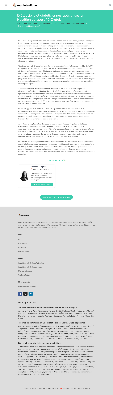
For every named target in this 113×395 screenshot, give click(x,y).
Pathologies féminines (33, 361)
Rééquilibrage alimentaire (43, 364)
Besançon (30, 328)
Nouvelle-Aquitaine (44, 316)
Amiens (36, 326)
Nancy (49, 334)
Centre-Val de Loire (79, 311)
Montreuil (32, 334)
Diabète (21, 354)
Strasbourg (27, 339)
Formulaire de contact (26, 286)
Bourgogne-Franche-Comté (50, 311)
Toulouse (43, 339)
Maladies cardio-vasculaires (61, 356)
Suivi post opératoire (84, 366)
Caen (71, 328)
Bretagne (66, 311)
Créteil (21, 331)
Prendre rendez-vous (42, 184)
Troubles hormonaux (42, 374)
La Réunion (78, 313)
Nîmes (77, 334)
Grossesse (76, 354)
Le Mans (51, 331)
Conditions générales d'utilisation (31, 263)
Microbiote (62, 359)
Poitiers (31, 336)
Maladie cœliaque (42, 356)
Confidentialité (24, 275)
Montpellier (22, 334)
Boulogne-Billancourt (53, 328)
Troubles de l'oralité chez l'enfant (47, 369)
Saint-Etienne (80, 336)
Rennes (45, 336)
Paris (91, 334)
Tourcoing (52, 339)
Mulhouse (42, 334)
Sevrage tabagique (56, 366)
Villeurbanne (69, 339)
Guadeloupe (32, 313)
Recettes (22, 247)
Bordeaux (39, 328)
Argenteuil (60, 326)
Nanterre (57, 334)
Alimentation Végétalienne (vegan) (32, 349)
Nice (71, 334)
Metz (86, 331)
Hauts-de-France (53, 313)
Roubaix (52, 336)
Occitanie (57, 316)
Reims (37, 336)
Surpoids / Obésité (25, 369)
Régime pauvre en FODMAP (66, 364)
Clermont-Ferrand (81, 328)
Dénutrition (75, 351)
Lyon (71, 331)
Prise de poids (89, 361)
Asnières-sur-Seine (73, 326)
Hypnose (29, 356)
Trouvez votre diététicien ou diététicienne (33, 23)
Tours (60, 339)
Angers (44, 326)
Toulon (36, 339)
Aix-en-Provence (25, 326)
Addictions (22, 346)
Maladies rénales (49, 359)
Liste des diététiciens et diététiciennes (69, 23)
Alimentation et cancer (65, 346)
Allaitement (74, 349)
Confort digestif (63, 351)
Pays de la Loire (68, 316)
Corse (90, 311)
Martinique (88, 313)
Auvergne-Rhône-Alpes (28, 311)
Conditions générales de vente (30, 267)
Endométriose (65, 354)
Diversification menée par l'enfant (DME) (42, 354)
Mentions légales (25, 271)
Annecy (51, 326)
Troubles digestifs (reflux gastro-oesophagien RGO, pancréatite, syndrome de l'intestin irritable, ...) (53, 370)
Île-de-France (66, 313)
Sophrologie (70, 366)
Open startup (23, 251)
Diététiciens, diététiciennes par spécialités (38, 343)
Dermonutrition (87, 351)
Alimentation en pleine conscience (41, 346)
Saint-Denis (68, 336)
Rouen (59, 336)
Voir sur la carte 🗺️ (56, 160)
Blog (20, 239)
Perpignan (22, 336)
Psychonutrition (25, 364)
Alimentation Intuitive (84, 346)
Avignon (21, 328)
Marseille (78, 331)
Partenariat (22, 243)
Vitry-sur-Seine (81, 339)
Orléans (84, 334)
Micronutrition (73, 359)
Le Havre (43, 331)
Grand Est (22, 313)
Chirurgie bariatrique (48, 351)
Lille (58, 331)
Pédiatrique (48, 361)
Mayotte (21, 316)
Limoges (64, 331)
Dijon (27, 331)
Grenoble (34, 331)
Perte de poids (76, 361)
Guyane (42, 313)
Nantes (65, 334)
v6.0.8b (88, 388)
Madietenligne (46, 388)
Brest (65, 328)
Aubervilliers (87, 326)
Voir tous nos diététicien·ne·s (56, 197)
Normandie (31, 316)
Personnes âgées (61, 361)
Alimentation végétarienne (57, 349)
